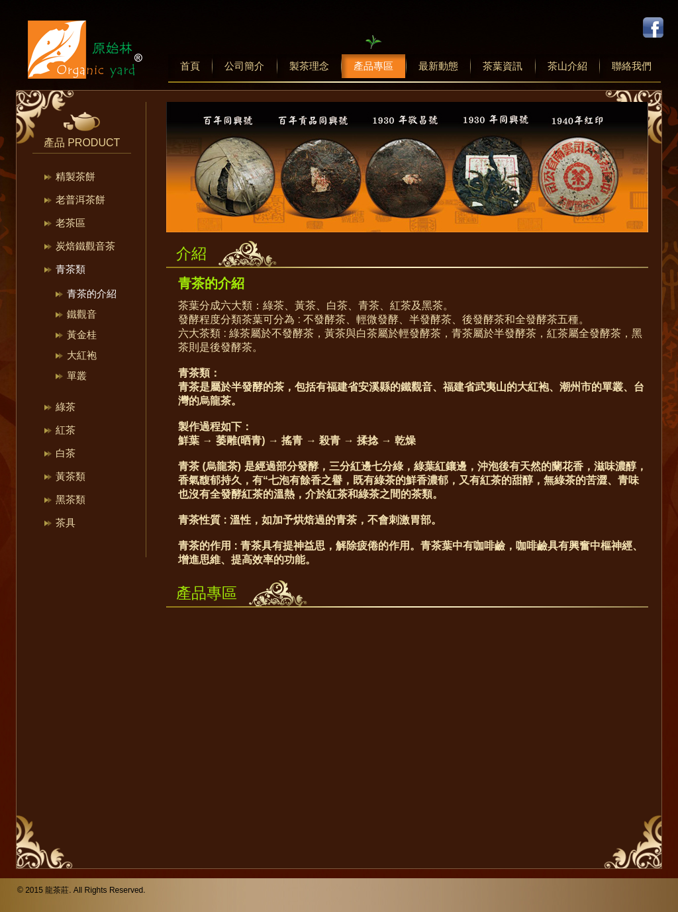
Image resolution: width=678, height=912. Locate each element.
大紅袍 (82, 355)
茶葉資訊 (502, 65)
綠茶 (65, 406)
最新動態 (438, 65)
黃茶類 (70, 476)
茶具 (65, 522)
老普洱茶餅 (80, 199)
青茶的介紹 (92, 293)
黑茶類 (70, 499)
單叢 (77, 375)
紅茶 (65, 429)
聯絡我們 (632, 65)
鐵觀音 (82, 314)
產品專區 (373, 65)
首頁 (190, 65)
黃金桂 (82, 334)
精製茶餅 (75, 176)
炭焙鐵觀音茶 (85, 245)
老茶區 (70, 222)
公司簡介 (244, 65)
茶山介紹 (567, 65)
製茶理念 (309, 65)
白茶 (65, 453)
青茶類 (70, 269)
